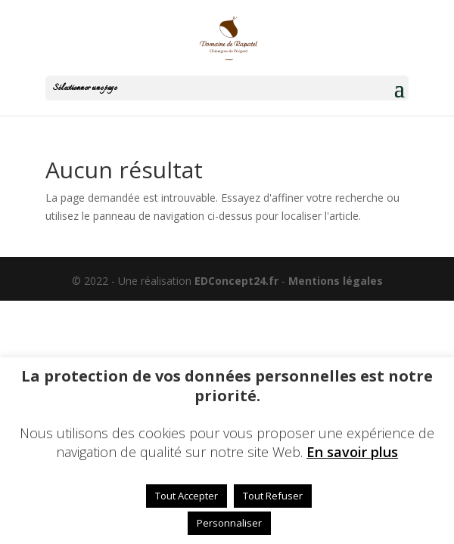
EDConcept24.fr (237, 281)
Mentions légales (335, 281)
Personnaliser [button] (229, 523)
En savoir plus (352, 452)
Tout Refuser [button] (273, 495)
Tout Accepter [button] (186, 495)
